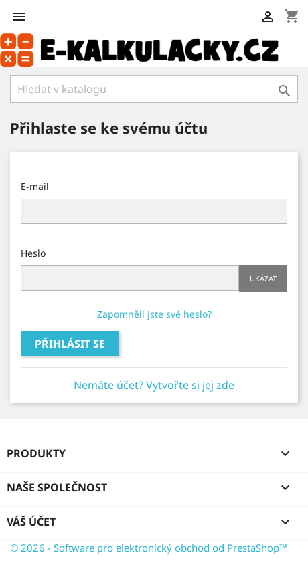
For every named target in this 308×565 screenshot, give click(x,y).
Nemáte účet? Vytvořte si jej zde (154, 385)
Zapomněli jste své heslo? (154, 314)
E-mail (35, 186)
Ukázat (263, 278)
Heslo (33, 253)
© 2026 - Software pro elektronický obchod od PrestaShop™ (148, 547)
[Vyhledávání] (154, 89)
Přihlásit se (70, 343)
